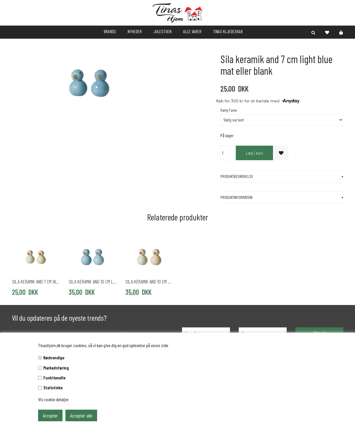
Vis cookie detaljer (53, 399)
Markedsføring (56, 367)
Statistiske (53, 387)
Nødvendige (53, 357)
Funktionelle (54, 377)
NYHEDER (135, 31)
